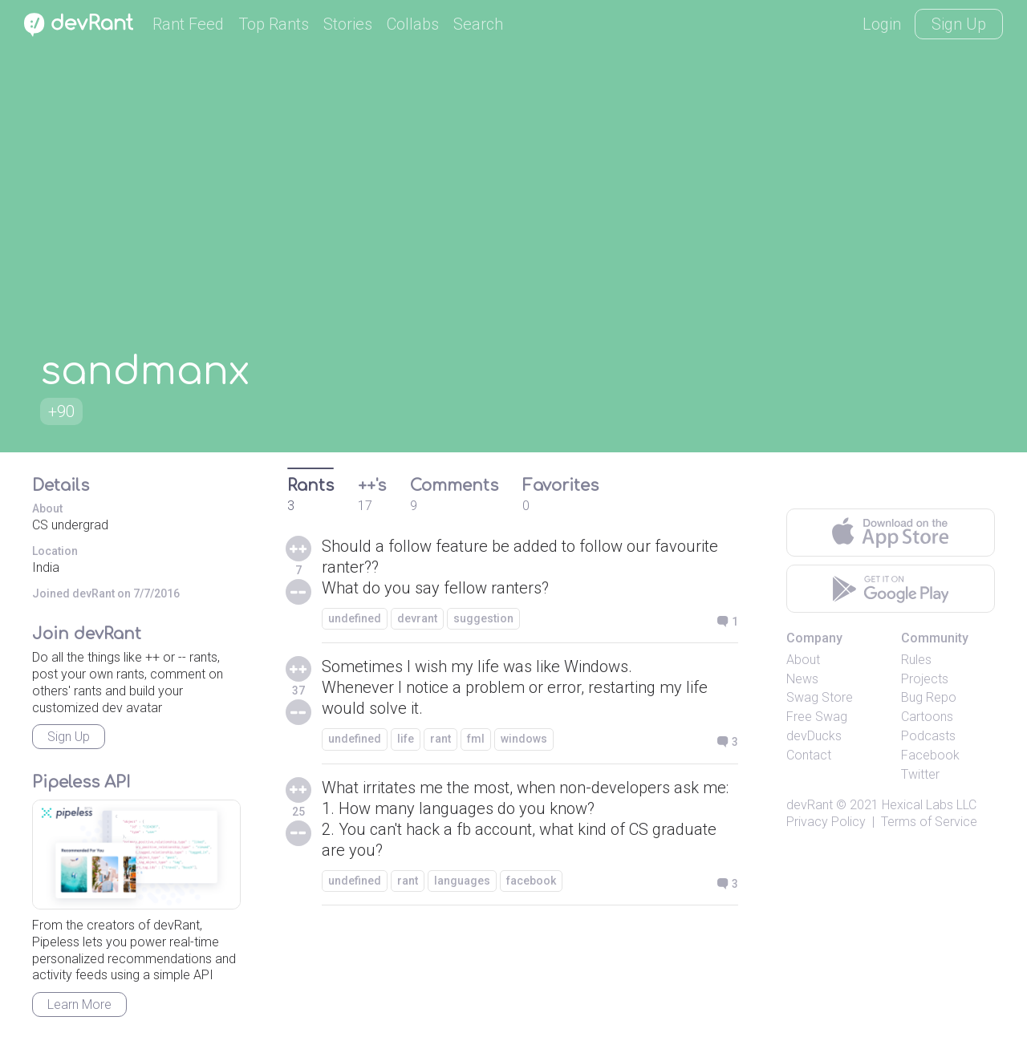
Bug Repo (928, 697)
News (802, 679)
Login (882, 24)
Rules (916, 659)
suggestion (483, 618)
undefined (354, 618)
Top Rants (273, 24)
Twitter (920, 774)
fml (476, 738)
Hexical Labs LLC (929, 804)
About (803, 659)
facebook (531, 880)
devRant (809, 804)
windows (524, 738)
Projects (924, 679)
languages (462, 880)
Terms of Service (929, 821)
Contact (808, 755)
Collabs (413, 24)
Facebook (930, 755)
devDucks (814, 735)
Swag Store (819, 697)
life (405, 738)
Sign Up (959, 24)
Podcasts (928, 735)
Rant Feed (188, 24)
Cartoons (927, 716)
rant (440, 738)
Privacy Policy (826, 821)
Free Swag (816, 716)
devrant (417, 618)
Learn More (79, 1004)
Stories (347, 24)
